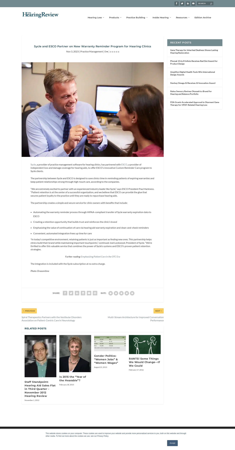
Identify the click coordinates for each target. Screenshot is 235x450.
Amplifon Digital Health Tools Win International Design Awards (192, 68)
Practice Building (135, 13)
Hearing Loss (95, 13)
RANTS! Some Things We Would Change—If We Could (144, 358)
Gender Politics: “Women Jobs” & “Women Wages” (106, 355)
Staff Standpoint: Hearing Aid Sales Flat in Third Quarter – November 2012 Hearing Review (40, 384)
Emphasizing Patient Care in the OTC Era (100, 252)
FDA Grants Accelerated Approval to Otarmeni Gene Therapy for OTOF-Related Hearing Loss (194, 99)
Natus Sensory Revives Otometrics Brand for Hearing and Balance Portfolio (191, 88)
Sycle (33, 160)
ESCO (124, 160)
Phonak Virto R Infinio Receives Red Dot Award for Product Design (194, 57)
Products (114, 13)
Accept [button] (172, 443)
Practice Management (91, 47)
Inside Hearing (161, 13)
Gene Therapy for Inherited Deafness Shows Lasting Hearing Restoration (194, 47)
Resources (181, 13)
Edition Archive (203, 13)
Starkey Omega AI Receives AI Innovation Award (192, 78)
